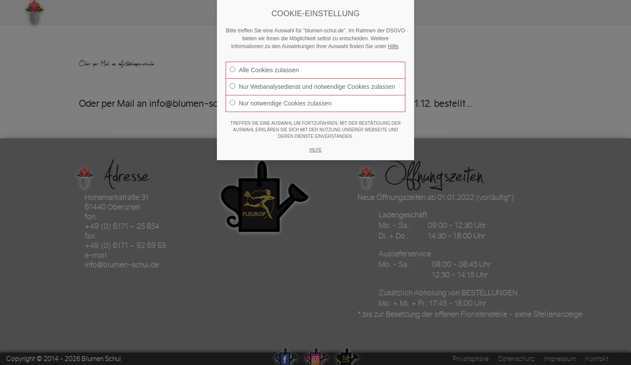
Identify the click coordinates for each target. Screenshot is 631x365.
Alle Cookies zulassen (264, 70)
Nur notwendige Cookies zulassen (281, 103)
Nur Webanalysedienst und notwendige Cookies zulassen (312, 86)
